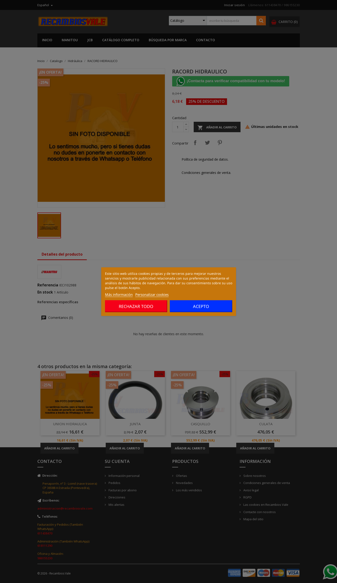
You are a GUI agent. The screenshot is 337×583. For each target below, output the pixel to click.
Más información (119, 294)
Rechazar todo (136, 306)
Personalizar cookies (152, 294)
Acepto (201, 306)
